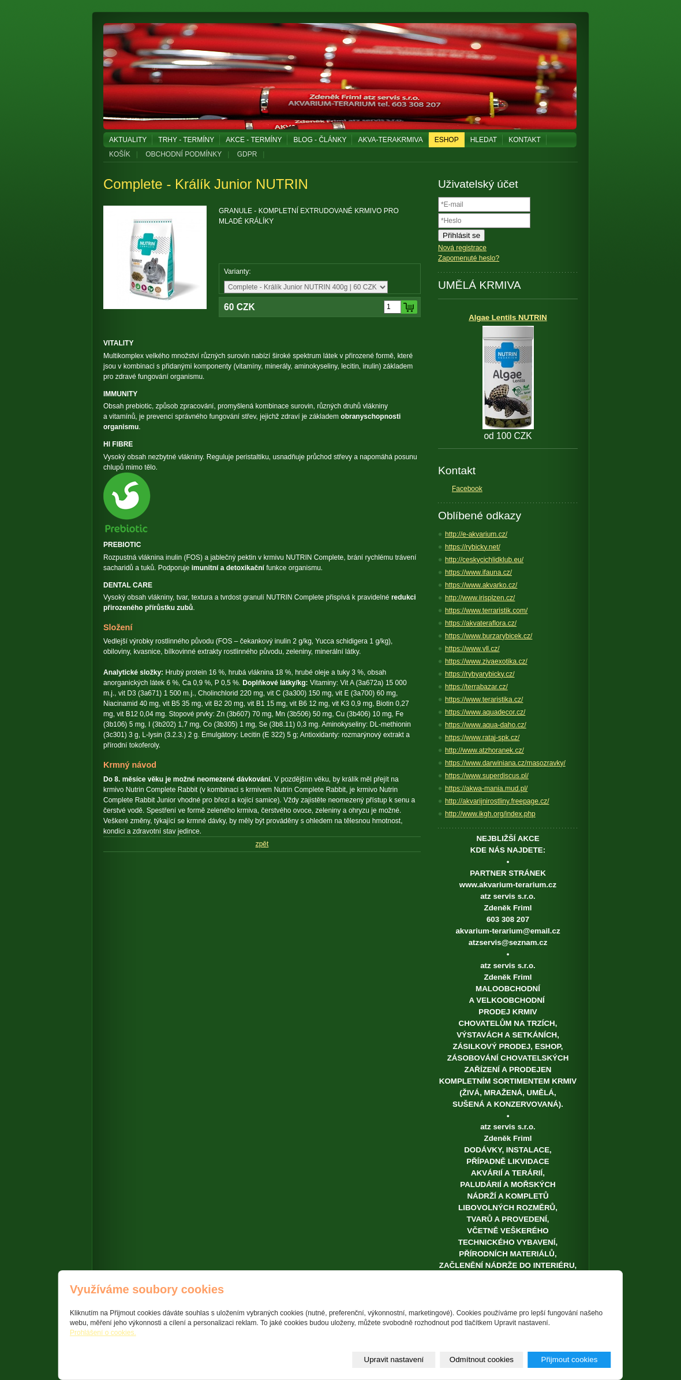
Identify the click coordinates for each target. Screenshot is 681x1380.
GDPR (247, 154)
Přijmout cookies (569, 1359)
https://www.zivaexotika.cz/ (486, 661)
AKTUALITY (128, 140)
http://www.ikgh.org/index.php (490, 814)
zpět (262, 844)
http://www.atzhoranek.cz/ (484, 750)
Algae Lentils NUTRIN (508, 317)
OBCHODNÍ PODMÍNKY (183, 154)
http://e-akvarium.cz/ (476, 534)
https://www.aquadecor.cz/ (485, 712)
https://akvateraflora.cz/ (481, 623)
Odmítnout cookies (482, 1359)
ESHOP (447, 140)
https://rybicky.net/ (472, 547)
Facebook (467, 489)
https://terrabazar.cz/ (476, 687)
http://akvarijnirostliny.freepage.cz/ (497, 801)
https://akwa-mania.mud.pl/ (486, 788)
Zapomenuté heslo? (468, 258)
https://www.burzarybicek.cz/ (488, 636)
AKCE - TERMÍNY (254, 140)
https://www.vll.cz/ (472, 649)
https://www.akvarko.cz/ (481, 585)
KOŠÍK (119, 154)
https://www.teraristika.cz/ (484, 699)
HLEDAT (483, 140)
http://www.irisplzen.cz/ (480, 598)
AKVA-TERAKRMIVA (390, 140)
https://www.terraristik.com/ (486, 611)
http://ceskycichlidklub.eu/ (484, 560)
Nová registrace (462, 248)
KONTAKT (524, 140)
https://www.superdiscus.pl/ (487, 776)
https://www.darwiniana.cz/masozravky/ (505, 763)
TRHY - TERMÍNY (186, 140)
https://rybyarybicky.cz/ (479, 674)
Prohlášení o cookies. (103, 1333)
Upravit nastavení (394, 1359)
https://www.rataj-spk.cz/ (482, 738)
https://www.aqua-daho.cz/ (485, 725)
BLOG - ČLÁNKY (319, 140)
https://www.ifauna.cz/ (478, 572)
